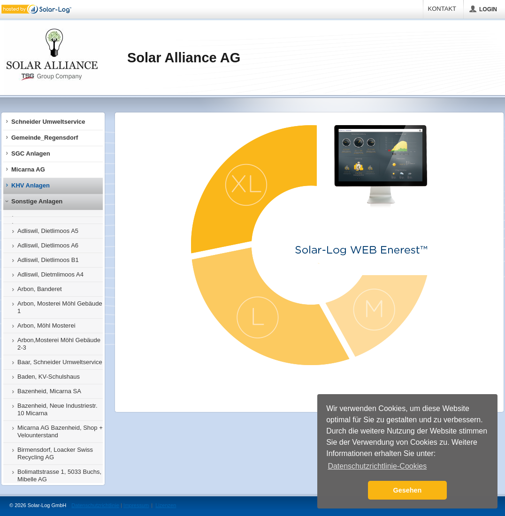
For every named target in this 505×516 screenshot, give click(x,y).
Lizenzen (165, 505)
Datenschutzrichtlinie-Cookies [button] (377, 466)
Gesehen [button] (407, 490)
